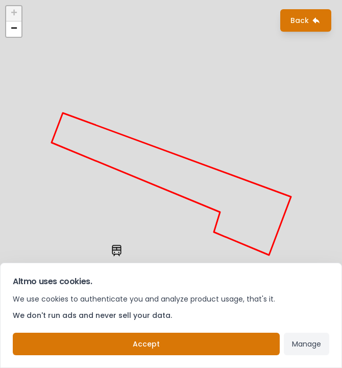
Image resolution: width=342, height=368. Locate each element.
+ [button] (14, 13)
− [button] (14, 29)
